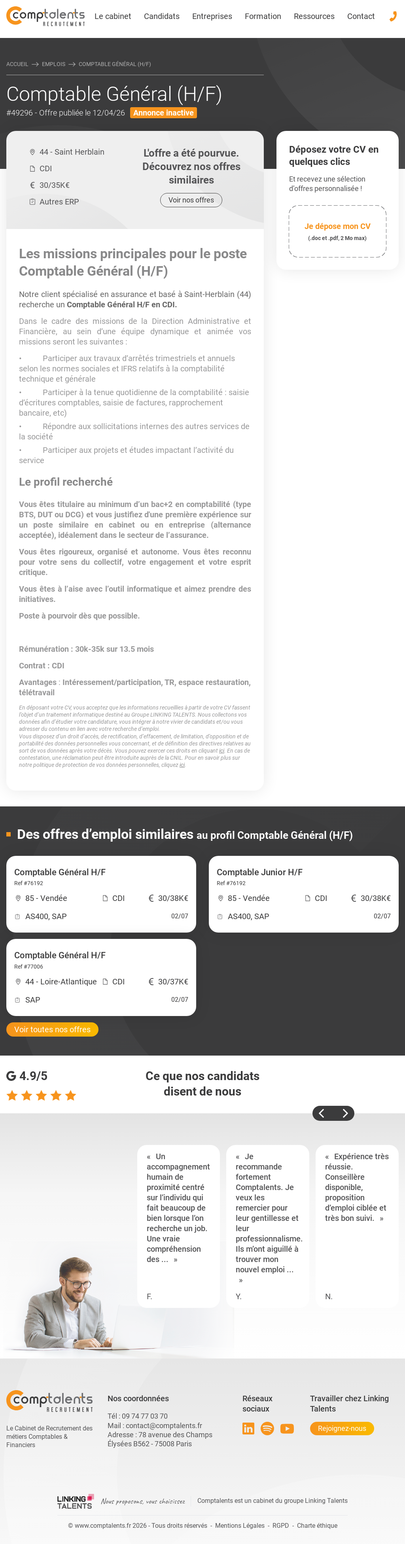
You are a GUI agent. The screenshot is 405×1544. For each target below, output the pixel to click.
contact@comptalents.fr (164, 1425)
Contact (361, 16)
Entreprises (212, 16)
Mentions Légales (240, 1525)
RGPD (281, 1525)
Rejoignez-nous (342, 1428)
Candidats (162, 16)
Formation (263, 16)
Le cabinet (113, 16)
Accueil (17, 64)
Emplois (53, 64)
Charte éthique (317, 1525)
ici (221, 750)
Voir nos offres (191, 200)
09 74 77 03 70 (145, 1416)
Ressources (314, 16)
